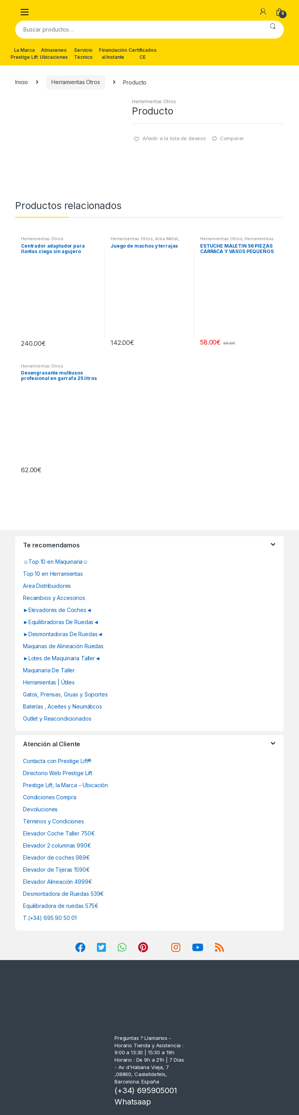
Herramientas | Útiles (49, 682)
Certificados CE (142, 53)
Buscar (273, 30)
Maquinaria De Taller (49, 670)
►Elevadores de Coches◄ (57, 610)
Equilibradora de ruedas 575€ (60, 905)
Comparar (232, 138)
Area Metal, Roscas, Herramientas (145, 241)
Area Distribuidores (47, 585)
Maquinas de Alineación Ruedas (63, 646)
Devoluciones (40, 809)
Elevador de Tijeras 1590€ (56, 869)
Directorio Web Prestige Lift (57, 773)
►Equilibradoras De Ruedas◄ (61, 622)
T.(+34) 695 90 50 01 (50, 918)
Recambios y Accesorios (54, 597)
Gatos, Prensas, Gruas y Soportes (65, 694)
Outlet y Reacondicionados (57, 718)
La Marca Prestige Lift (24, 53)
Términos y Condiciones (53, 821)
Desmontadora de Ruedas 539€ (63, 893)
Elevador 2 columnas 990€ (57, 845)
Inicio (21, 82)
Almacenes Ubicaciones (54, 53)
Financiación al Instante (113, 53)
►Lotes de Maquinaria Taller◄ (61, 658)
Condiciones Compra (49, 797)
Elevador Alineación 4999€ (57, 881)
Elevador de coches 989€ (56, 857)
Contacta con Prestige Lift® (57, 761)
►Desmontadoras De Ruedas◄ (63, 634)
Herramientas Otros (75, 82)
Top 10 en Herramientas (53, 573)
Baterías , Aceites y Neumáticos (62, 706)
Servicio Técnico (83, 53)
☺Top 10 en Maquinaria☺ (55, 561)
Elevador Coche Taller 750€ (59, 833)
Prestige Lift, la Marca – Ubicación (65, 785)
